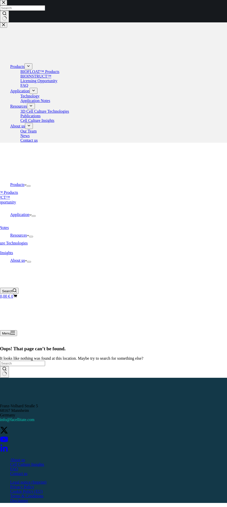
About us (18, 260)
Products (18, 184)
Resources (19, 235)
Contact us (19, 473)
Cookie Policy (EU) (26, 491)
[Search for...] (22, 363)
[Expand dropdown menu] (28, 186)
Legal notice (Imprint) (28, 482)
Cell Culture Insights (27, 464)
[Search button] (4, 372)
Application (21, 214)
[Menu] (8, 333)
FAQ (14, 469)
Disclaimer (19, 500)
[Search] (9, 291)
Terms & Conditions (26, 496)
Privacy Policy (22, 487)
